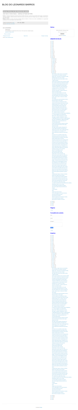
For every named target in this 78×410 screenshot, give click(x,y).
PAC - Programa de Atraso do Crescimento (58, 306)
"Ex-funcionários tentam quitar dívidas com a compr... (59, 94)
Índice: (53, 133)
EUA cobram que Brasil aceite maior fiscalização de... (59, 156)
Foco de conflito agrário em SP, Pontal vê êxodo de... (59, 387)
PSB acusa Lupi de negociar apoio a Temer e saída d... (60, 166)
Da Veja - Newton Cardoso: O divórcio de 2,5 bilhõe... (59, 96)
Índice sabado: (54, 292)
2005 (52, 205)
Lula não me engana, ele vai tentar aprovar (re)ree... (59, 101)
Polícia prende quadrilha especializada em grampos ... (60, 171)
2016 (52, 243)
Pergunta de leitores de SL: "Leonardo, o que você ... (59, 104)
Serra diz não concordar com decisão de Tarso (58, 110)
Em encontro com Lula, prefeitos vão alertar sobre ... (59, 134)
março (53, 70)
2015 (52, 50)
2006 (52, 203)
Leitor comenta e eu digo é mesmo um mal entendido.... (60, 268)
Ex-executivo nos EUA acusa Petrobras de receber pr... (60, 142)
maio (53, 67)
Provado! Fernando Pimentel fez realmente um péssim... (60, 123)
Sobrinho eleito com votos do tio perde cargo (58, 153)
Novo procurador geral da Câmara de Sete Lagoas (59, 124)
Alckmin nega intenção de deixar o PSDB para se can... (60, 146)
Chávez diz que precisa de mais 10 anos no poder (59, 358)
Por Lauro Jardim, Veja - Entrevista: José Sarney (59, 75)
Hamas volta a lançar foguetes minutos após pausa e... (60, 363)
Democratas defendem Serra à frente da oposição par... (60, 95)
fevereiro (53, 71)
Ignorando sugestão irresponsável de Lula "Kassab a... (60, 157)
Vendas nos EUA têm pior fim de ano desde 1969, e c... (60, 335)
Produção (53, 382)
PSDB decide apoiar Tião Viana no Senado (58, 77)
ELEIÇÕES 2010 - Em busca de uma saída (58, 283)
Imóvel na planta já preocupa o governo (57, 198)
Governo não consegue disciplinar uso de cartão (59, 287)
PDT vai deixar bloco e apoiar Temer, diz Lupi (58, 181)
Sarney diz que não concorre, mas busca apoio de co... (60, 339)
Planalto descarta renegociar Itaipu (57, 151)
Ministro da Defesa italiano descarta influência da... (59, 301)
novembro (53, 254)
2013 (52, 52)
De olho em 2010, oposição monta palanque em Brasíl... (60, 143)
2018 (52, 46)
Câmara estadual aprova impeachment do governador (60, 132)
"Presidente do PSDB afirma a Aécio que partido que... (60, 86)
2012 (52, 248)
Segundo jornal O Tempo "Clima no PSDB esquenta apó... (60, 129)
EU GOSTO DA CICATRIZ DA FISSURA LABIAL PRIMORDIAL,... (61, 113)
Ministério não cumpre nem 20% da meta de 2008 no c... (60, 170)
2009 (52, 57)
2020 (52, 43)
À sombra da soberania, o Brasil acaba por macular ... (60, 87)
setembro (53, 62)
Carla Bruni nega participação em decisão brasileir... (59, 85)
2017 (52, 47)
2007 (52, 202)
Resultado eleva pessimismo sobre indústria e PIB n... (60, 330)
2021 (52, 42)
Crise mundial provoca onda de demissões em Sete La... (60, 99)
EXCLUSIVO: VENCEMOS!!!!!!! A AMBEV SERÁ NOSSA (60, 119)
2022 (52, 41)
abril (53, 263)
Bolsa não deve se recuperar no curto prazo (58, 199)
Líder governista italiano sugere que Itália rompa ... (59, 105)
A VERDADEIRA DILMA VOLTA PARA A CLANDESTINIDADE (61, 118)
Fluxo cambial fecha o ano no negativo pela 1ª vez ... (59, 162)
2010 (52, 56)
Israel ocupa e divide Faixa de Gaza (57, 194)
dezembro (53, 58)
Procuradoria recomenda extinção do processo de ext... (60, 278)
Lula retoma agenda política (56, 316)
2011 (52, 55)
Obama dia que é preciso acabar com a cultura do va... (60, 349)
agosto (53, 258)
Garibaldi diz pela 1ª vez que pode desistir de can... (59, 120)
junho (53, 66)
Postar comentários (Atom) (9, 37)
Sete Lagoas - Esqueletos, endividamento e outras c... (60, 311)
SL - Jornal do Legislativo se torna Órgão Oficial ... (59, 114)
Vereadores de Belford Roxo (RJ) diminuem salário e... (60, 108)
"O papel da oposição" (55, 80)
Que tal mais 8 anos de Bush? (56, 195)
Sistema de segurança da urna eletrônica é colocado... (60, 196)
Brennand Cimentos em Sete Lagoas (57, 100)
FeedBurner (64, 35)
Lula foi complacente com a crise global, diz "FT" (59, 325)
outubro (53, 61)
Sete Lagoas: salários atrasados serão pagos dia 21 (59, 127)
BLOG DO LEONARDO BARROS (18, 4)
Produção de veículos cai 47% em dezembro (58, 148)
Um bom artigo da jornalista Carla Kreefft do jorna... (59, 128)
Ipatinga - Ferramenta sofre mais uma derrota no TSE (59, 354)
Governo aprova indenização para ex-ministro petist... (59, 180)
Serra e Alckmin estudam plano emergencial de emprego (60, 82)
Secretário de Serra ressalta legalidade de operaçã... (59, 161)
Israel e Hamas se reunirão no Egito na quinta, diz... (59, 165)
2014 (52, 51)
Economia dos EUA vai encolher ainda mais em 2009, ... (60, 179)
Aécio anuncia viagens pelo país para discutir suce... (59, 186)
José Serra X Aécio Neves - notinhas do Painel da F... (59, 90)
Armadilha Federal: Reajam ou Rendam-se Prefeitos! (59, 368)
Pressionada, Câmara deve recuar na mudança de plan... (60, 139)
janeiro (53, 72)
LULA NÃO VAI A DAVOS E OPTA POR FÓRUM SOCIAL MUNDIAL (62, 377)
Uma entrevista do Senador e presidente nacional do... (60, 158)
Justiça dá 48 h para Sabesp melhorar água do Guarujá (60, 297)
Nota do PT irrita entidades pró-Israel (57, 344)
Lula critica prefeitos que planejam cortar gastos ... (59, 185)
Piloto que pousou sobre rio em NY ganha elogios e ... (60, 109)
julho (53, 65)
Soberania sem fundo (55, 320)
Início (52, 210)
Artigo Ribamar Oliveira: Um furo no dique (58, 184)
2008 (52, 201)
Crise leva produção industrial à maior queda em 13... (59, 372)
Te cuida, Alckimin (54, 189)
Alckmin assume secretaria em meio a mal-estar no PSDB (60, 81)
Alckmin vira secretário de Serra (56, 91)
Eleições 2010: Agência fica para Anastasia (58, 175)
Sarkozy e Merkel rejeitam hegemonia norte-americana (60, 147)
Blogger (41, 407)
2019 (52, 239)
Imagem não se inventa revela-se (57, 191)
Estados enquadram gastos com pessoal (58, 138)
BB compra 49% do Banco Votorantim (57, 152)
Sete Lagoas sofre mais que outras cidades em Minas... (60, 273)
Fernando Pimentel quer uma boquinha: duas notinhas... (60, 137)
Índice (53, 190)
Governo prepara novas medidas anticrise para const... (60, 167)
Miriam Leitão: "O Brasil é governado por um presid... (59, 115)
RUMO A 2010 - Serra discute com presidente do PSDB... (60, 76)
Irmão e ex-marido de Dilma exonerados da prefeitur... (60, 176)
